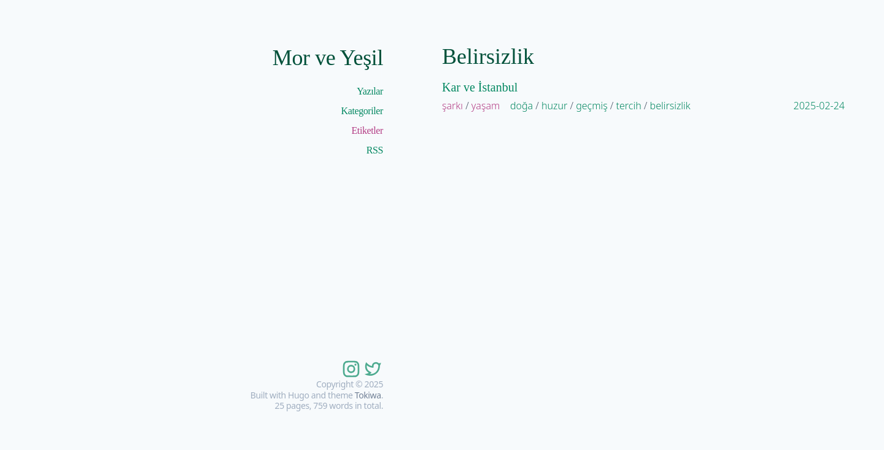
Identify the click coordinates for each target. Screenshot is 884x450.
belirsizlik (670, 105)
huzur (554, 105)
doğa (521, 105)
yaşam (485, 105)
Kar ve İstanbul (480, 87)
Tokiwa (368, 395)
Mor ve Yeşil (328, 57)
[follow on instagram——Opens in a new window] (350, 369)
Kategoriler (362, 111)
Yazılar (370, 91)
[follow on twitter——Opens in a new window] (372, 369)
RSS (374, 150)
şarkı (452, 105)
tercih (629, 105)
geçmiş (592, 105)
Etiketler (368, 130)
